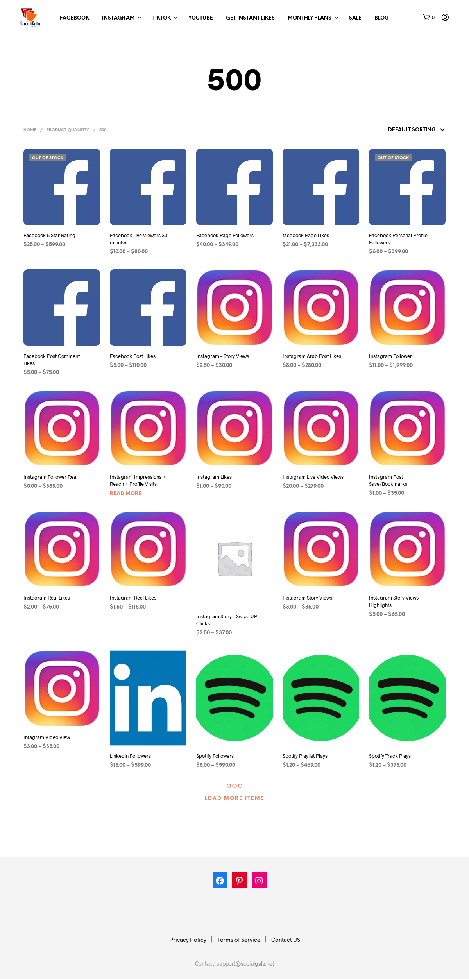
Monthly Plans (309, 18)
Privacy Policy (187, 939)
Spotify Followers (215, 756)
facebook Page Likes (306, 235)
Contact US (285, 939)
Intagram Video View (46, 737)
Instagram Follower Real (50, 477)
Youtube (200, 18)
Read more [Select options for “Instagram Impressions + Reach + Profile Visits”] (125, 493)
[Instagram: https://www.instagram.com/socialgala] (259, 881)
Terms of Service (238, 939)
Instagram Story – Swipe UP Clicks (226, 619)
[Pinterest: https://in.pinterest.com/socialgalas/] (239, 881)
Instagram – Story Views (222, 356)
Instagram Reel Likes (133, 597)
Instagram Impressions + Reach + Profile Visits (138, 480)
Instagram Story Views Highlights (394, 601)
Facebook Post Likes (133, 356)
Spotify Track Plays (390, 756)
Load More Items (234, 798)
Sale (355, 18)
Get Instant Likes (250, 18)
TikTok (161, 18)
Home (29, 130)
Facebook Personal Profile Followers (398, 238)
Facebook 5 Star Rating (49, 235)
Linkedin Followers (130, 756)
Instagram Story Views (307, 597)
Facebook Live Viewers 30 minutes (138, 238)
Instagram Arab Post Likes (312, 356)
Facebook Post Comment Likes (51, 359)
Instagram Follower (390, 356)
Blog (381, 18)
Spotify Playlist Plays (305, 756)
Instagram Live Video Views (313, 477)
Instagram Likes (214, 477)
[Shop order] (401, 130)
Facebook (74, 18)
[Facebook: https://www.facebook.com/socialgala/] (220, 881)
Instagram (118, 18)
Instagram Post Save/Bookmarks (388, 480)
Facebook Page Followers (225, 235)
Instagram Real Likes (46, 597)
